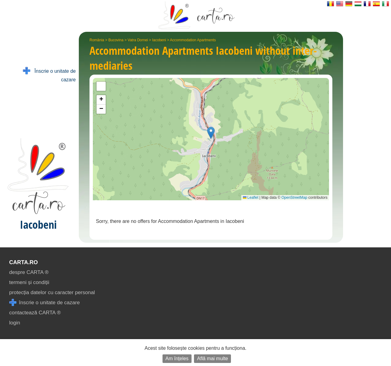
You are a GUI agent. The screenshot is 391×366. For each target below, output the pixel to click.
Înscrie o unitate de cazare (49, 74)
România (97, 40)
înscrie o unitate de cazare (44, 302)
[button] (211, 133)
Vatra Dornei (138, 40)
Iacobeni (159, 40)
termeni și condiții (29, 282)
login (14, 323)
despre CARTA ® (29, 272)
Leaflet (250, 197)
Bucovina (115, 40)
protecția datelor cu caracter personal (52, 292)
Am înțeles (177, 358)
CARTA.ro (23, 262)
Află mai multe (212, 358)
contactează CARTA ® (35, 313)
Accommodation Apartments (193, 40)
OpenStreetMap (294, 197)
